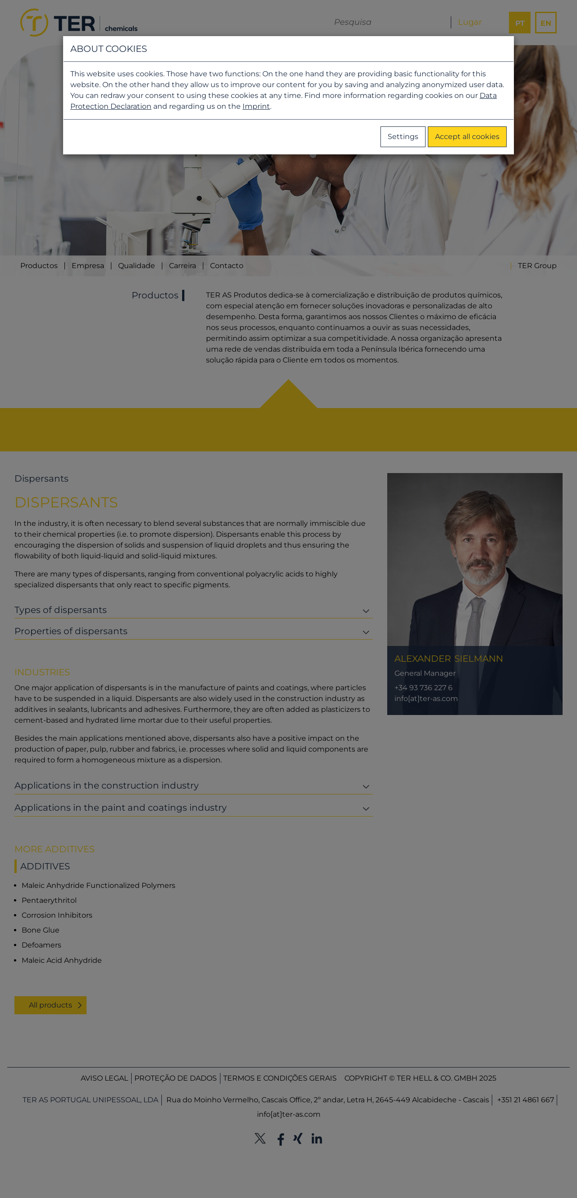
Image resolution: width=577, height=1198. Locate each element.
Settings (403, 136)
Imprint (256, 106)
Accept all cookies (467, 136)
